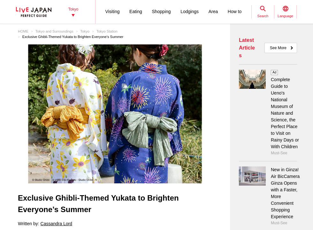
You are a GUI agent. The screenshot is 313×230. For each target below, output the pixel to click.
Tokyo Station (107, 31)
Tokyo (84, 31)
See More (278, 48)
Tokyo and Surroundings (54, 31)
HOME (23, 31)
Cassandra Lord (57, 223)
